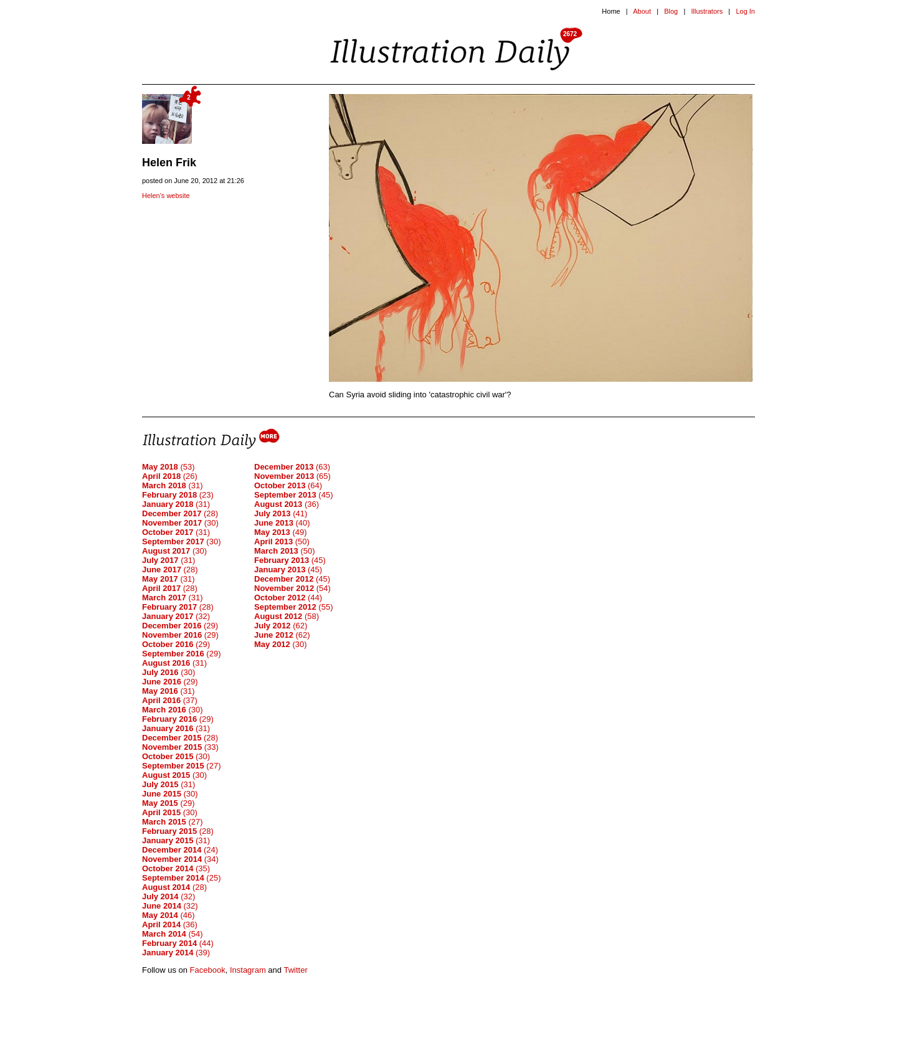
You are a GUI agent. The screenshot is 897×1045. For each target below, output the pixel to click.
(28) (180, 513)
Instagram (248, 970)
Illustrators (707, 11)
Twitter (295, 970)
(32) (176, 616)
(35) (176, 868)
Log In (745, 11)
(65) (292, 476)
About (642, 11)
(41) (280, 513)
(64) (288, 485)
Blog (671, 11)
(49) (280, 532)
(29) (180, 625)
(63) (292, 466)
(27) (181, 765)
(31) (172, 485)
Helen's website (166, 195)
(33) (180, 747)
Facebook (207, 970)
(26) (169, 476)
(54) (172, 934)
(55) (293, 607)
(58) (286, 616)
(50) (282, 541)
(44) (178, 943)
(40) (282, 522)
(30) (180, 522)
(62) (280, 625)
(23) (178, 494)
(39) (176, 952)
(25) (181, 877)
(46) (168, 915)
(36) (169, 924)
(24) (180, 849)
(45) (293, 494)
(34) (180, 859)
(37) (169, 700)
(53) (168, 466)
